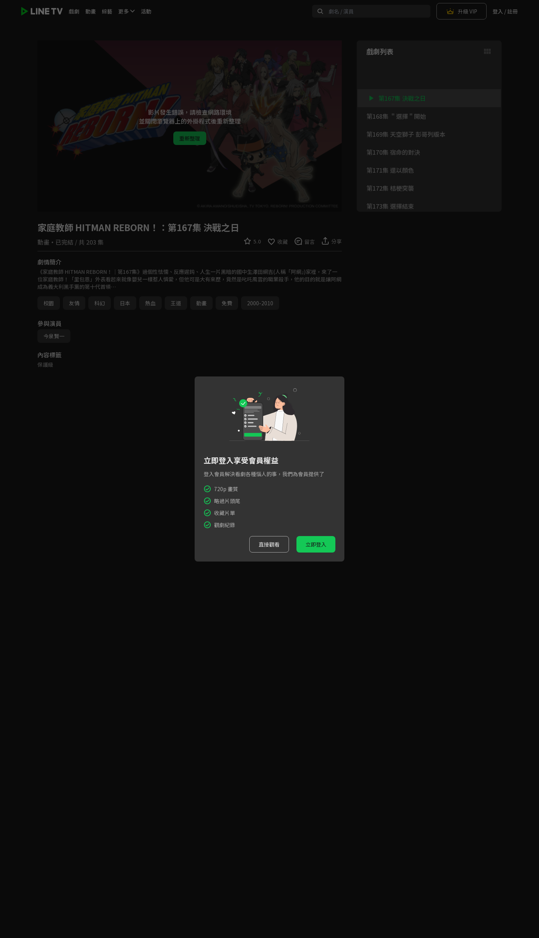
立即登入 (315, 544)
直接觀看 (269, 544)
